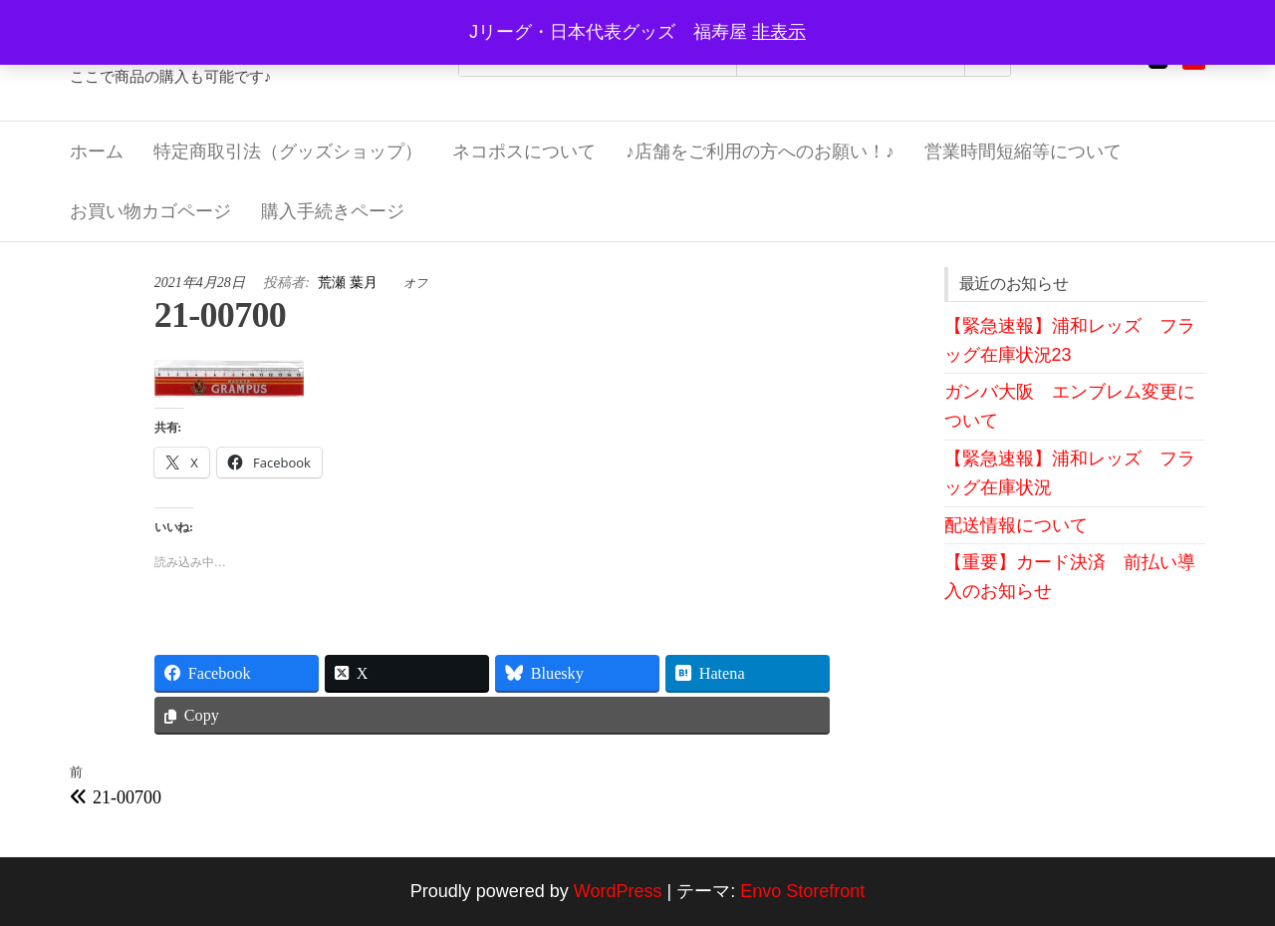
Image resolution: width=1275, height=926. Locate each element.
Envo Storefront (802, 891)
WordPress (618, 891)
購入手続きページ (332, 211)
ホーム (97, 151)
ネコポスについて (524, 151)
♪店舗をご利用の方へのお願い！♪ (760, 151)
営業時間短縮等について (1023, 151)
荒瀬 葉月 (349, 282)
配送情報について (1016, 525)
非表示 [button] (779, 32)
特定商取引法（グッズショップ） (287, 151)
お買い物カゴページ (150, 211)
